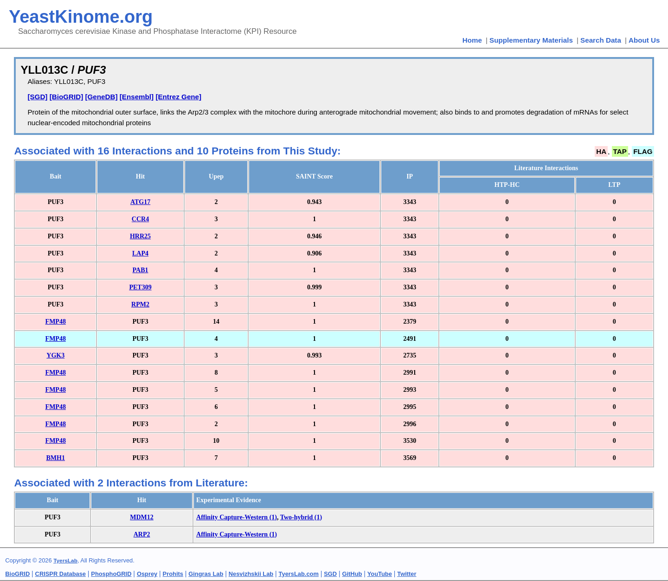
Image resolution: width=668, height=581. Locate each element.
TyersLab (65, 560)
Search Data (600, 40)
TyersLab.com (299, 573)
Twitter (406, 573)
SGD (330, 573)
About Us (644, 40)
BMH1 (55, 457)
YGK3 (55, 355)
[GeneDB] (101, 97)
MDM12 (142, 517)
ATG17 (140, 201)
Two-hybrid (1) (301, 517)
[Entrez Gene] (178, 97)
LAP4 (140, 253)
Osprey (147, 573)
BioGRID (17, 573)
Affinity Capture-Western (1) (236, 517)
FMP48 (55, 321)
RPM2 (140, 304)
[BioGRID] (67, 97)
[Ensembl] (137, 97)
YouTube (379, 573)
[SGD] (37, 97)
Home (472, 40)
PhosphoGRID (111, 573)
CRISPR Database (60, 573)
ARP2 (142, 534)
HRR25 (140, 236)
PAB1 (140, 270)
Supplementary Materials (531, 40)
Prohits (173, 573)
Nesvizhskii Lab (251, 573)
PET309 (140, 287)
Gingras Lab (205, 573)
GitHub (352, 573)
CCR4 (140, 219)
